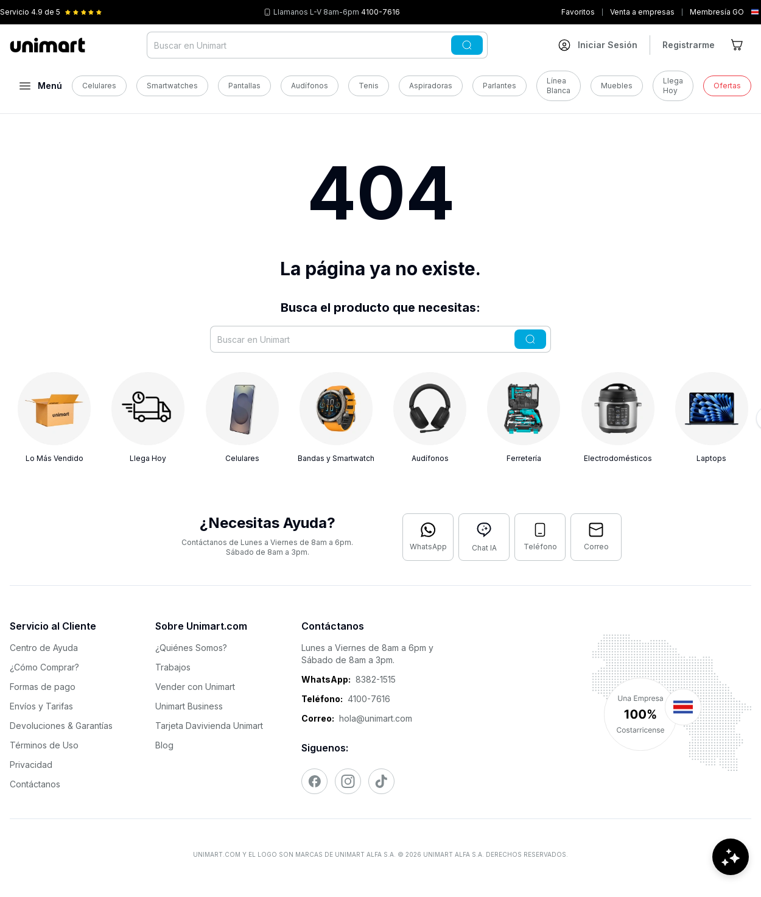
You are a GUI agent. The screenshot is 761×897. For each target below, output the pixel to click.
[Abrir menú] (41, 86)
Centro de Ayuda (44, 647)
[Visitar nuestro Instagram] (348, 781)
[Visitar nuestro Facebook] (314, 781)
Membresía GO (717, 11)
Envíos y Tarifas (41, 706)
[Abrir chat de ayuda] (730, 860)
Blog (164, 745)
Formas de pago (42, 686)
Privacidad (31, 764)
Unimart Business (189, 706)
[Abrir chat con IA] (484, 537)
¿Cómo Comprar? (44, 667)
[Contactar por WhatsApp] (428, 537)
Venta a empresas (642, 11)
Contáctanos (35, 784)
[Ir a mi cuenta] (598, 45)
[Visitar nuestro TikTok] (381, 781)
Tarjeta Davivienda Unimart (209, 725)
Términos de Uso (44, 745)
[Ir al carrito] (737, 45)
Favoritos (578, 11)
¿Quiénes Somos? (191, 647)
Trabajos (173, 667)
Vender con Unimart (195, 686)
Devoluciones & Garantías (61, 725)
